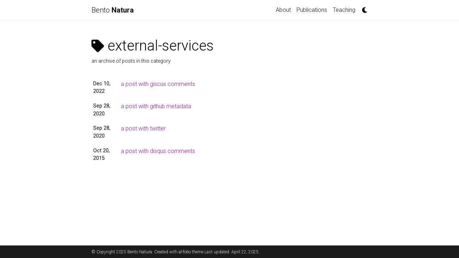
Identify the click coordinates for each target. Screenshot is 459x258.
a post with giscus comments (158, 84)
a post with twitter (143, 128)
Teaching (344, 9)
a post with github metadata (156, 106)
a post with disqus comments (158, 151)
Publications (312, 9)
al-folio (185, 251)
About (283, 9)
